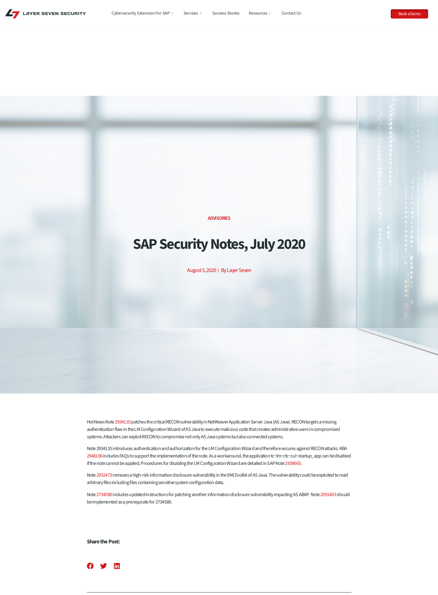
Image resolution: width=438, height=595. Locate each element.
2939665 (293, 394)
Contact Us (291, 13)
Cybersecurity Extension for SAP (142, 13)
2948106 (95, 386)
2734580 (104, 425)
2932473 (104, 406)
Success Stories (226, 13)
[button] (90, 496)
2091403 (328, 425)
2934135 (123, 352)
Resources (259, 13)
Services (192, 13)
